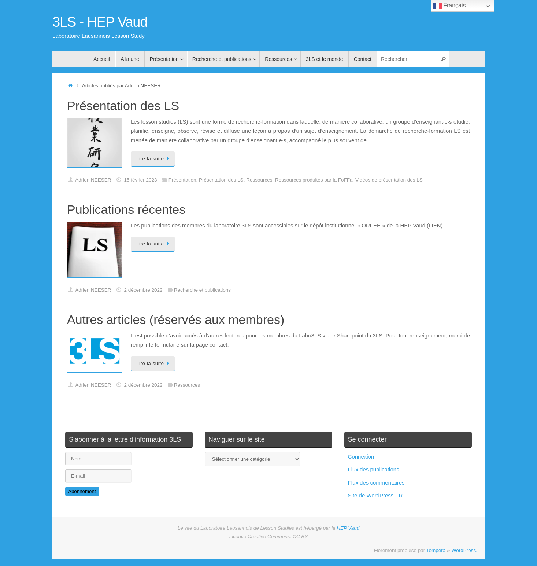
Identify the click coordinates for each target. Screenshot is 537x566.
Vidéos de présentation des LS (389, 180)
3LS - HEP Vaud (99, 22)
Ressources (259, 180)
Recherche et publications (202, 290)
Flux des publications (373, 469)
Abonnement (82, 491)
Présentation (182, 180)
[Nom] (98, 458)
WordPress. (464, 550)
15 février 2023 (140, 180)
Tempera (436, 550)
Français (449, 5)
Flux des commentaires (376, 482)
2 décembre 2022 (143, 290)
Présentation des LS (123, 106)
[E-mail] (98, 476)
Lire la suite (154, 158)
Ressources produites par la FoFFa (314, 180)
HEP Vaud (348, 528)
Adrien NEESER (93, 180)
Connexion (361, 456)
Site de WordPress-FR (375, 495)
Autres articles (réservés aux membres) (175, 319)
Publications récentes (126, 209)
